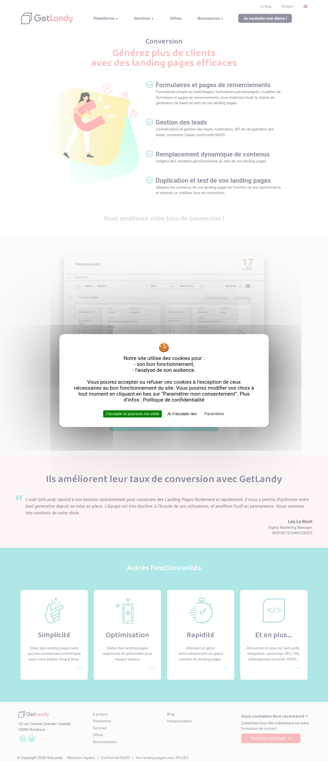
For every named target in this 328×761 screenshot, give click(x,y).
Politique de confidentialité (173, 400)
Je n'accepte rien (182, 414)
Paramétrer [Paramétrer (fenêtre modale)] (214, 414)
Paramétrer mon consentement (199, 394)
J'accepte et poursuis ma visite (132, 414)
